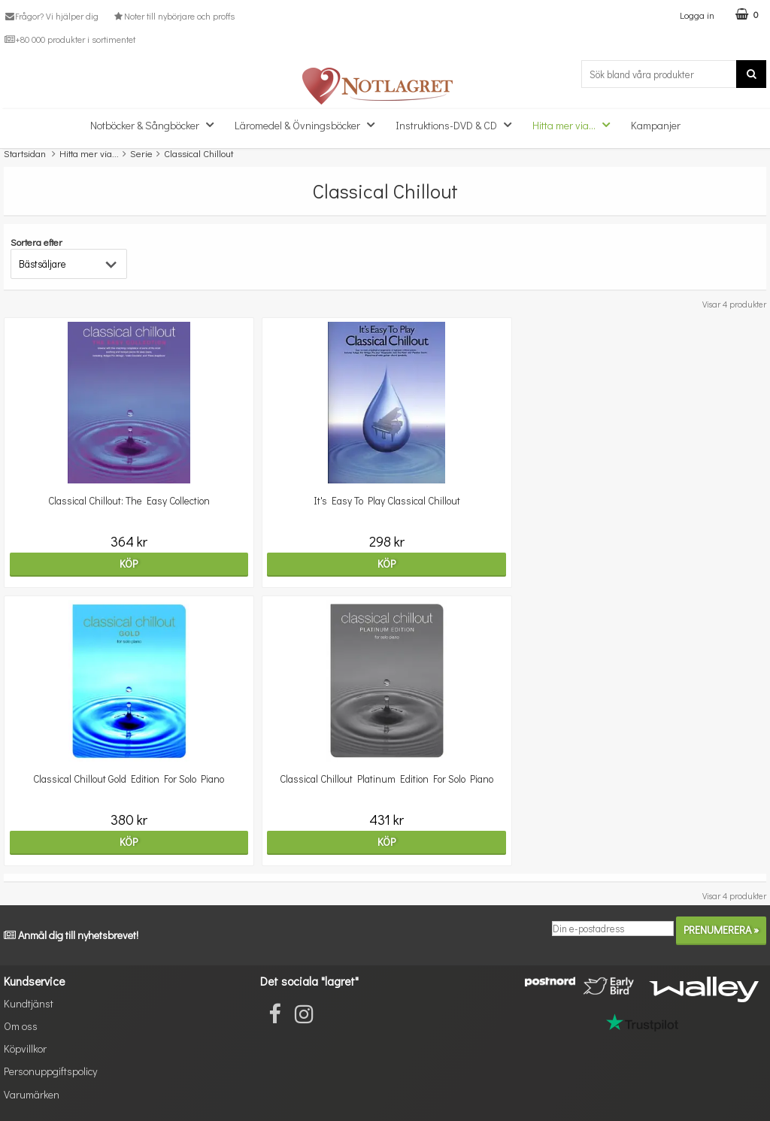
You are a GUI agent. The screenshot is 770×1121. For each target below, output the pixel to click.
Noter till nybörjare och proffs (173, 16)
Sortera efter (36, 241)
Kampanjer (656, 125)
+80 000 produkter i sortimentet (69, 39)
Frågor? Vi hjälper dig (51, 16)
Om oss (21, 1026)
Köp (129, 563)
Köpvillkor (25, 1048)
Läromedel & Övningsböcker (309, 124)
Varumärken (31, 1094)
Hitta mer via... (575, 124)
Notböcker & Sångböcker (156, 124)
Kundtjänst (28, 1003)
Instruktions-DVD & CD (458, 124)
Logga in (697, 14)
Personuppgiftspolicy (50, 1071)
